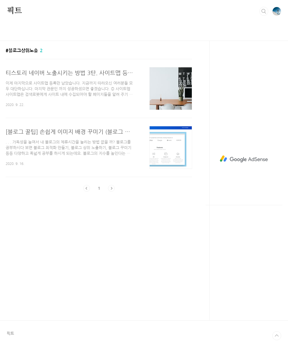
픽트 (14, 11)
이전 (86, 188)
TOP (276, 335)
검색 (264, 11)
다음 (111, 188)
